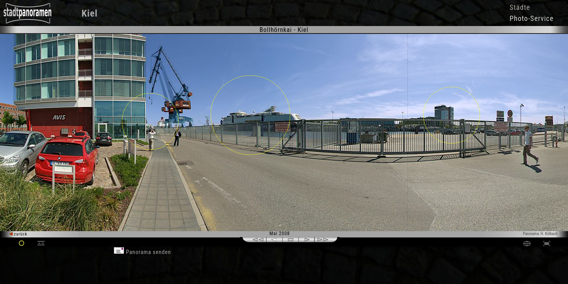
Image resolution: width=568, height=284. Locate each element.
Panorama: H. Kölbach (540, 234)
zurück (18, 234)
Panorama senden (142, 252)
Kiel (90, 13)
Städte (520, 7)
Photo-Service (531, 18)
